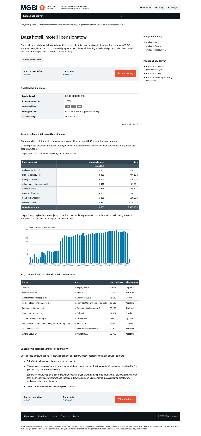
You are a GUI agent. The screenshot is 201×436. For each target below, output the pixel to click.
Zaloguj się (173, 8)
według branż (152, 42)
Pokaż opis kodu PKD (32, 59)
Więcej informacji (129, 124)
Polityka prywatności (139, 429)
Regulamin (65, 416)
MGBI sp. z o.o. (170, 416)
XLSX (74, 106)
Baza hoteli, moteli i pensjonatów (111, 25)
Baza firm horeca (153, 74)
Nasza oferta (29, 416)
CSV (67, 106)
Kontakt (76, 416)
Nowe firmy (42, 416)
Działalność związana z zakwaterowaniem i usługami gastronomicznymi (67, 25)
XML (79, 106)
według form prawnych (156, 50)
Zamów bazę (125, 73)
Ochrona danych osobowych (117, 429)
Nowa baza (145, 8)
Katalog (159, 8)
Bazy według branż (28, 25)
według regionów (153, 46)
